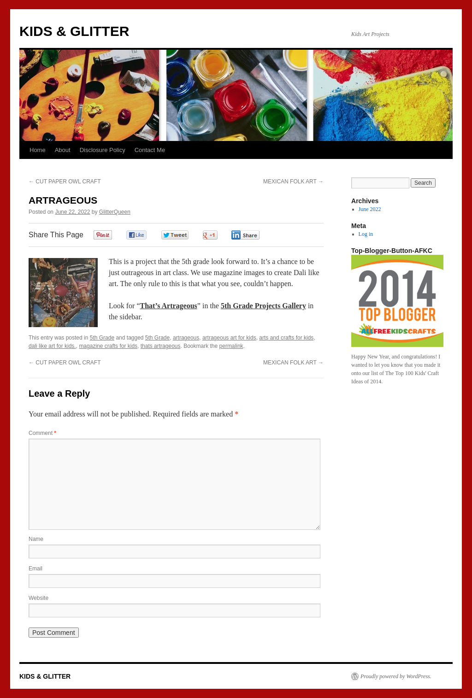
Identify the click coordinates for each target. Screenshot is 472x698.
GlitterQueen (114, 212)
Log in (366, 234)
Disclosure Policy (102, 150)
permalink (231, 346)
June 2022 (370, 209)
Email (35, 568)
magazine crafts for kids (108, 346)
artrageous (186, 337)
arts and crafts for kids (286, 337)
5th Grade (102, 337)
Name (36, 539)
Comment (42, 433)
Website (38, 598)
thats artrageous (161, 346)
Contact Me (150, 150)
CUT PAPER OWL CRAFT (64, 181)
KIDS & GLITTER (74, 31)
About (63, 150)
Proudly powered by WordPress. (395, 676)
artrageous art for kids (229, 337)
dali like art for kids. (52, 346)
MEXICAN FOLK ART (293, 181)
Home (38, 150)
